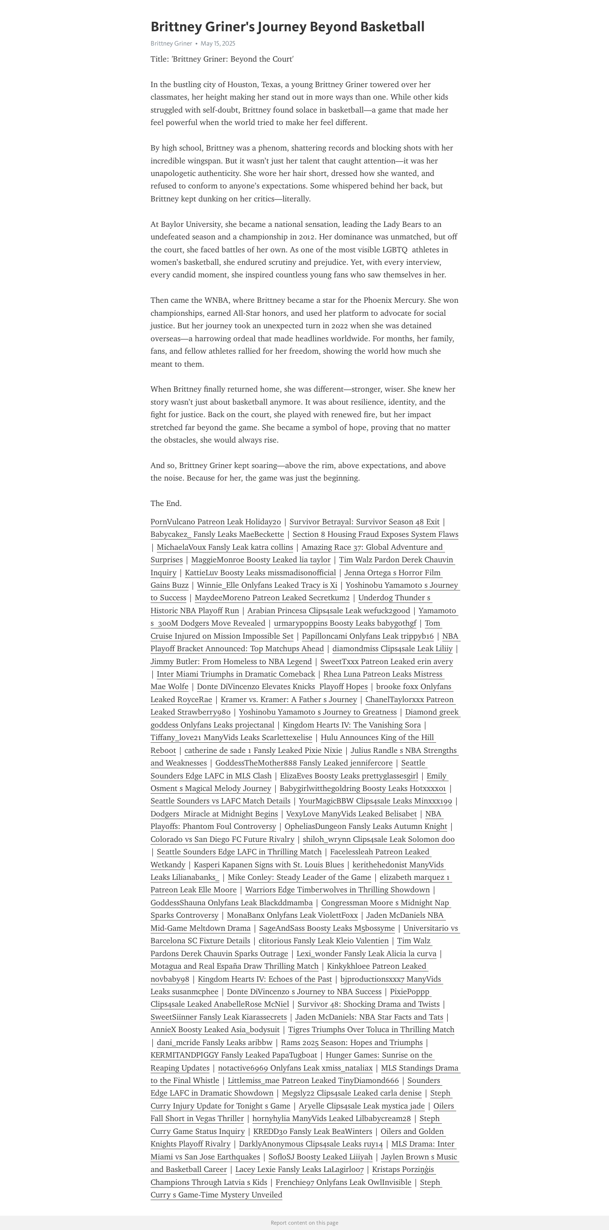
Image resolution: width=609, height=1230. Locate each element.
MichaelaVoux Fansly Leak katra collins (225, 547)
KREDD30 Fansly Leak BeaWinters (312, 1131)
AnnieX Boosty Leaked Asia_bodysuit (215, 1029)
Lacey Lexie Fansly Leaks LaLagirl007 (299, 1169)
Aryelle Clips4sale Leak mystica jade (362, 1106)
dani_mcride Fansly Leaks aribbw (215, 1042)
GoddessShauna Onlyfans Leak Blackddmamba (232, 903)
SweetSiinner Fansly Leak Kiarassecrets (219, 1017)
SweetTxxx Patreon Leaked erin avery (386, 661)
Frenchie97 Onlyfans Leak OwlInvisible (344, 1182)
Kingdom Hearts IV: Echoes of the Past (265, 979)
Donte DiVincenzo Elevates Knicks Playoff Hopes (282, 686)
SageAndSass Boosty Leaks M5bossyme (327, 928)
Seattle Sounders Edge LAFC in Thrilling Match (239, 852)
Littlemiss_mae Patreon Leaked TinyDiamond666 (313, 1080)
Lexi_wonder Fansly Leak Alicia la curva (367, 953)
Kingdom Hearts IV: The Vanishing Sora (352, 725)
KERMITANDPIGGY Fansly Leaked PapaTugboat (234, 1055)
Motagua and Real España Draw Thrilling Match (235, 966)
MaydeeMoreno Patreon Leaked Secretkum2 (272, 597)
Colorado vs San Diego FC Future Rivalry (222, 839)
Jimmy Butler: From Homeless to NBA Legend (231, 661)
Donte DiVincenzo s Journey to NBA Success (304, 991)
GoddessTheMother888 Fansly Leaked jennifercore (304, 763)
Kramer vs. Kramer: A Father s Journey (289, 699)
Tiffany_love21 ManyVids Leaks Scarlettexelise (231, 737)
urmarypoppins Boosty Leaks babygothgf (345, 623)
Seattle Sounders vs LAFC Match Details (220, 801)
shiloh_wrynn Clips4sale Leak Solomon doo (379, 839)
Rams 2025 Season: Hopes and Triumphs (352, 1042)
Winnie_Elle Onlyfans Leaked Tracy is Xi (267, 585)
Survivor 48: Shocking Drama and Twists (369, 1004)
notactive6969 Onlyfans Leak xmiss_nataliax (295, 1068)
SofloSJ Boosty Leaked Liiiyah (321, 1157)
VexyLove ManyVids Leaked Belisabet (351, 814)
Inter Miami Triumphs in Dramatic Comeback (236, 674)
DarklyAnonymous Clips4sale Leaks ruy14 (311, 1144)
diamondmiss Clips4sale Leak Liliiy (392, 648)
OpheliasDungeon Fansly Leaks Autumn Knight (366, 826)
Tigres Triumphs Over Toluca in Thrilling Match (371, 1029)
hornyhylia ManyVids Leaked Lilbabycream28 (331, 1118)
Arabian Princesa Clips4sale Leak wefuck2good (329, 610)
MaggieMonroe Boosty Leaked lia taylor (261, 560)
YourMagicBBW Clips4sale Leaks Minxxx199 (375, 801)
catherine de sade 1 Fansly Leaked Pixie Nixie (263, 750)
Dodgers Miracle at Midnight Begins (214, 814)
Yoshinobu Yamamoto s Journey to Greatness (318, 712)
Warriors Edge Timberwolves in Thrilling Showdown (337, 890)
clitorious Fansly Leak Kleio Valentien (324, 941)
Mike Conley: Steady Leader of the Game (299, 877)
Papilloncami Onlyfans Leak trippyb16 (368, 636)
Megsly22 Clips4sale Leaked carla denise (352, 1093)
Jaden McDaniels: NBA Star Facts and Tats (369, 1017)
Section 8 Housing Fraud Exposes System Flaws (375, 534)
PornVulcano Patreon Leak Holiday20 (216, 522)
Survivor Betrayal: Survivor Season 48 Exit (365, 522)
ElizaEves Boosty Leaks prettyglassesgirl (349, 776)
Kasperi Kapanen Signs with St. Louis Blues (269, 865)
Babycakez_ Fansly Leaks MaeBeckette (217, 534)
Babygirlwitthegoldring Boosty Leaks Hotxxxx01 (363, 788)
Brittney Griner (171, 43)
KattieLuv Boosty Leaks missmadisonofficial (260, 572)
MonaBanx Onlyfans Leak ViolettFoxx (292, 915)
